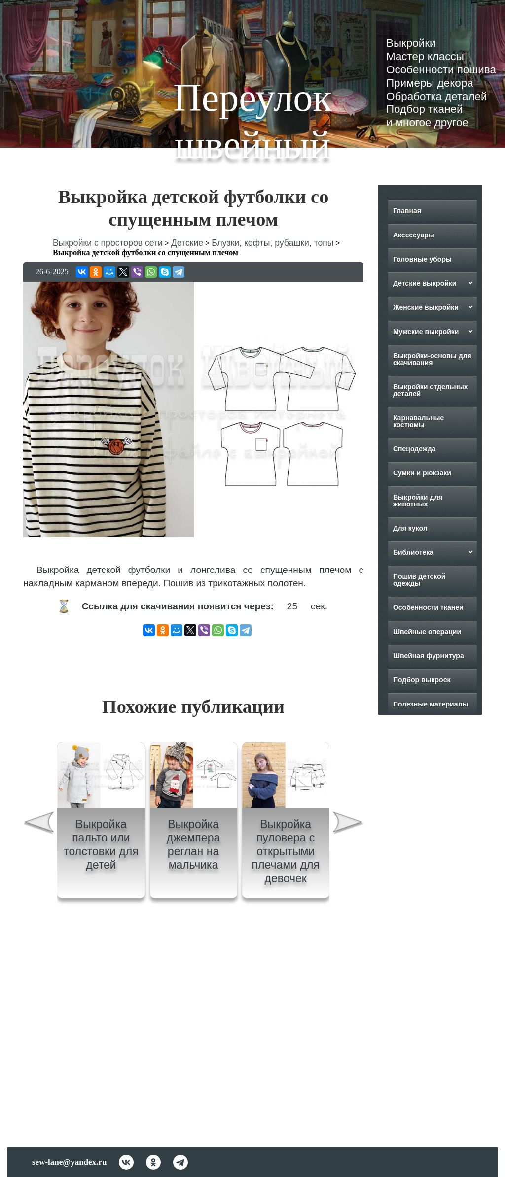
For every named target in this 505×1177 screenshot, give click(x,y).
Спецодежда (414, 449)
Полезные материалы (430, 704)
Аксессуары (413, 235)
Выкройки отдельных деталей (430, 390)
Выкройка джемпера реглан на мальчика (193, 845)
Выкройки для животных (417, 500)
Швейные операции (427, 632)
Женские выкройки (426, 307)
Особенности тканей (428, 607)
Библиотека (413, 552)
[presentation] (38, 824)
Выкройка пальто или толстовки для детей (101, 845)
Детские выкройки (425, 283)
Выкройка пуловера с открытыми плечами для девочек (286, 851)
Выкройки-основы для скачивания (432, 359)
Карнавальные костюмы (418, 421)
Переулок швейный (252, 121)
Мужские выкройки (426, 332)
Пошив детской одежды (419, 579)
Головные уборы (422, 259)
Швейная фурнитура (428, 656)
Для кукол (410, 528)
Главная (407, 211)
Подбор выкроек (422, 680)
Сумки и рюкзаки (422, 473)
